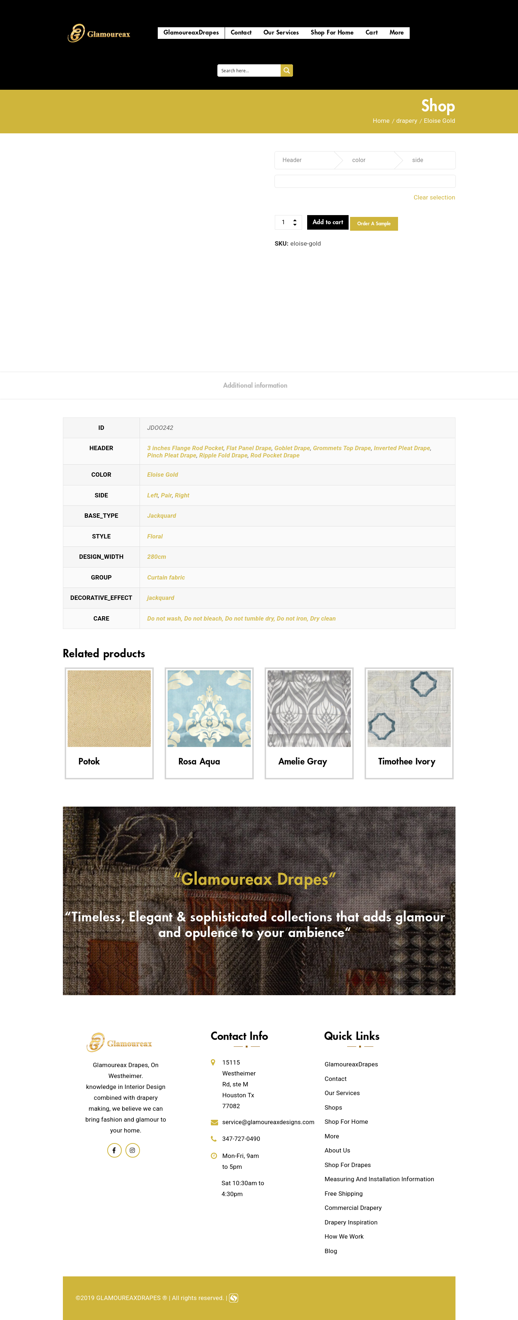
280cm (156, 556)
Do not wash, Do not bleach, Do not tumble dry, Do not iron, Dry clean (241, 618)
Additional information (255, 385)
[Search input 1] (249, 70)
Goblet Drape (292, 448)
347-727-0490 (241, 1138)
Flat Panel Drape (249, 448)
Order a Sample (374, 224)
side (417, 160)
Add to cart (328, 222)
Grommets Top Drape (342, 448)
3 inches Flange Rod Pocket (185, 448)
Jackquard (161, 515)
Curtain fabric (166, 577)
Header (292, 160)
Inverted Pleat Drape (402, 448)
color (359, 160)
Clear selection (434, 197)
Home (381, 120)
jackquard (160, 597)
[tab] (255, 385)
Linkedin (132, 1150)
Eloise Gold (162, 474)
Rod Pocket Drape (275, 455)
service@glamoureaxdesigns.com (269, 1122)
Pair (166, 495)
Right (182, 495)
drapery (406, 120)
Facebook (114, 1150)
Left (152, 495)
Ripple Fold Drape (223, 455)
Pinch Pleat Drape (171, 455)
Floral (155, 536)
